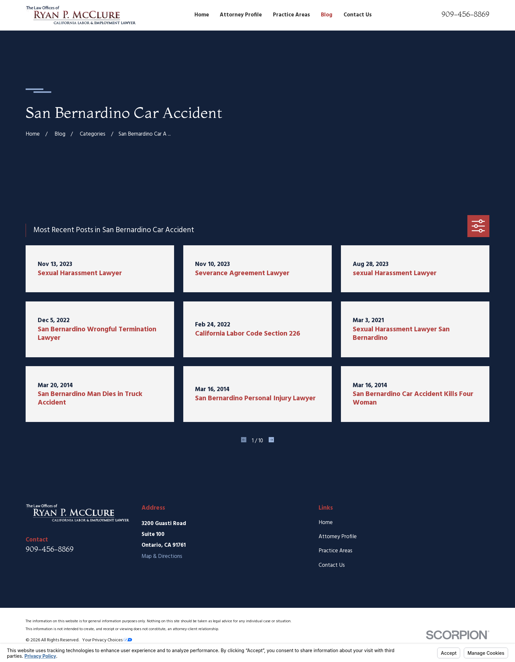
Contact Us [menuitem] (358, 15)
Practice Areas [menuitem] (291, 15)
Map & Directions (162, 556)
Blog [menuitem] (326, 15)
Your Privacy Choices (107, 640)
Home (326, 522)
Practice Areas (335, 550)
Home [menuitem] (201, 15)
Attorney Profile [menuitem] (241, 15)
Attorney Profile (338, 536)
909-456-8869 (465, 14)
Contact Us (332, 565)
